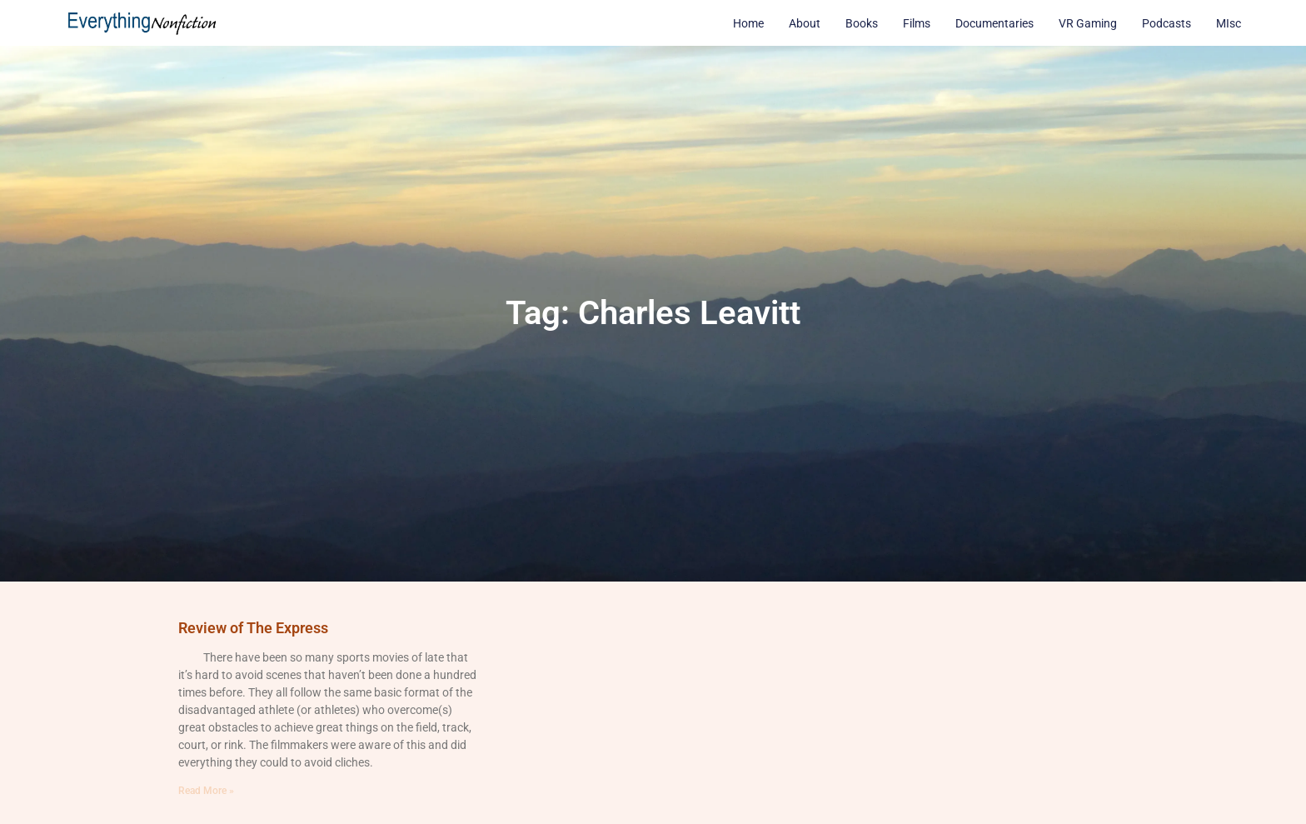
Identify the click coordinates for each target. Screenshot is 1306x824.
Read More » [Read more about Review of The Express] (206, 791)
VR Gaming (1088, 23)
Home (748, 23)
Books (861, 23)
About (804, 23)
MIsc (1228, 23)
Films (916, 23)
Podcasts (1166, 23)
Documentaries (994, 23)
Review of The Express (253, 628)
